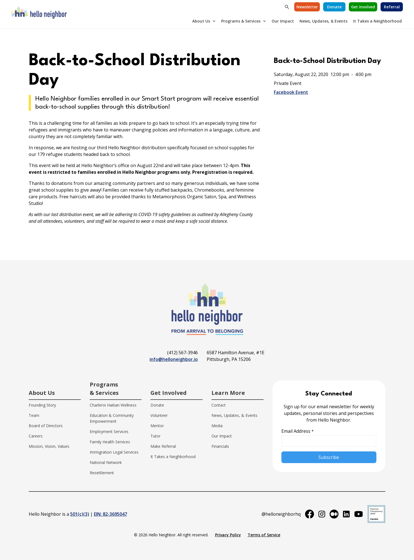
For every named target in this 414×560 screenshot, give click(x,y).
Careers (36, 436)
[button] (204, 21)
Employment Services (109, 431)
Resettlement (102, 472)
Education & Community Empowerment (112, 418)
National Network (106, 462)
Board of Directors (46, 425)
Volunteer (159, 415)
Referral (392, 6)
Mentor (157, 425)
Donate (334, 6)
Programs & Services (240, 21)
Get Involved (363, 6)
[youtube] (358, 514)
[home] (39, 14)
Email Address (297, 431)
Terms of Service (264, 534)
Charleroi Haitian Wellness (113, 405)
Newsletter (307, 6)
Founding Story (42, 405)
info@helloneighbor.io (174, 359)
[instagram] (321, 514)
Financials (220, 446)
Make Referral (163, 446)
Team (34, 415)
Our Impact (283, 21)
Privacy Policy (228, 534)
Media (217, 425)
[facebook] (309, 514)
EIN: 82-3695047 (110, 514)
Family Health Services (110, 441)
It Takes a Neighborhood (377, 21)
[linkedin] (346, 514)
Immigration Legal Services (114, 452)
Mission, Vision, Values (49, 446)
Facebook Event (291, 92)
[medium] (334, 514)
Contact (218, 405)
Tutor (155, 436)
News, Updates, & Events (323, 21)
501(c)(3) (79, 514)
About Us (201, 21)
